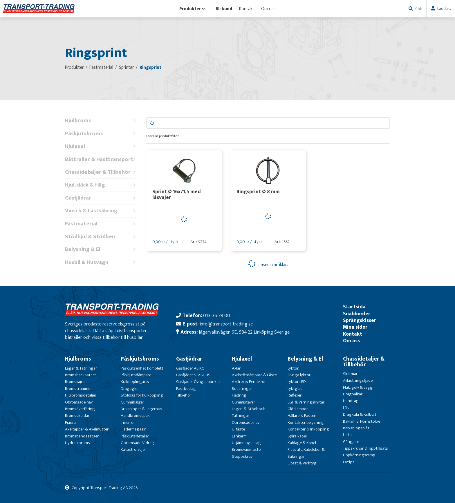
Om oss (268, 8)
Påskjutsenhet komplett (142, 368)
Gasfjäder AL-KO (190, 368)
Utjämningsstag (246, 442)
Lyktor (293, 368)
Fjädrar (71, 422)
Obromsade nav (79, 402)
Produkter (192, 8)
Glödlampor (298, 408)
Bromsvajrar (75, 381)
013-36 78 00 (216, 315)
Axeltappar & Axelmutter (87, 429)
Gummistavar (243, 402)
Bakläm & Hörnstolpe (361, 421)
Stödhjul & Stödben (101, 236)
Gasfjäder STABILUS (193, 375)
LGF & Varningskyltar (306, 402)
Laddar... (444, 8)
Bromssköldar (77, 415)
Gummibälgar (132, 402)
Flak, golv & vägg (358, 387)
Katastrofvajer (133, 449)
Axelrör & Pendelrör (249, 381)
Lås (346, 407)
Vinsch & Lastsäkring (101, 210)
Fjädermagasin (134, 429)
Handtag (351, 400)
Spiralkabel (297, 436)
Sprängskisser (359, 320)
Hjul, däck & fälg (101, 185)
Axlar (236, 368)
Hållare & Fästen (302, 415)
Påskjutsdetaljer (135, 436)
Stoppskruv (242, 456)
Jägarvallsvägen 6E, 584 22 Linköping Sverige (244, 332)
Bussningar (242, 388)
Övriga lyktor (299, 375)
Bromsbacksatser (80, 375)
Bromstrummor (78, 388)
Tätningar (240, 415)
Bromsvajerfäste (246, 449)
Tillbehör (183, 395)
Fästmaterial (101, 223)
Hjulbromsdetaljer (80, 395)
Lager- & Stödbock (248, 408)
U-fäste (238, 429)
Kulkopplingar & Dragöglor (135, 385)
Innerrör (128, 422)
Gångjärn (351, 441)
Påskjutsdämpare (136, 375)
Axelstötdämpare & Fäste (254, 375)
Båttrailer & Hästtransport (101, 159)
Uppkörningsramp (359, 455)
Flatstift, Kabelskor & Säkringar (306, 453)
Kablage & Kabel (302, 442)
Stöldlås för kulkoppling (142, 395)
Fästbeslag (186, 388)
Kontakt (246, 8)
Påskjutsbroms (101, 133)
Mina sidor (355, 327)
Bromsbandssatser (82, 436)
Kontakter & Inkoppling (308, 429)
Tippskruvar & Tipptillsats (365, 448)
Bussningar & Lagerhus (141, 408)
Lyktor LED (297, 381)
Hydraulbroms (77, 442)
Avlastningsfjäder (358, 380)
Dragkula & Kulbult (359, 414)
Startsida (354, 307)
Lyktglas (295, 388)
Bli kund (224, 8)
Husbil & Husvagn (101, 262)
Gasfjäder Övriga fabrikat (198, 381)
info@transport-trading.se (226, 324)
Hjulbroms (101, 120)
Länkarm (239, 436)
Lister (348, 434)
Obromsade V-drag (137, 442)
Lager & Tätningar (81, 368)
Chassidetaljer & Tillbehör (101, 172)
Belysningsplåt (356, 428)
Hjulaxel (101, 146)
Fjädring (239, 395)
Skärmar (350, 373)
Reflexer (294, 395)
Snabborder (356, 314)
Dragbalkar (352, 394)
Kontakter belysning (306, 422)
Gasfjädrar (101, 198)
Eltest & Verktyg (302, 463)
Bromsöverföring (80, 408)
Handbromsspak (135, 415)
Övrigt (348, 462)
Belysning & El (101, 249)
